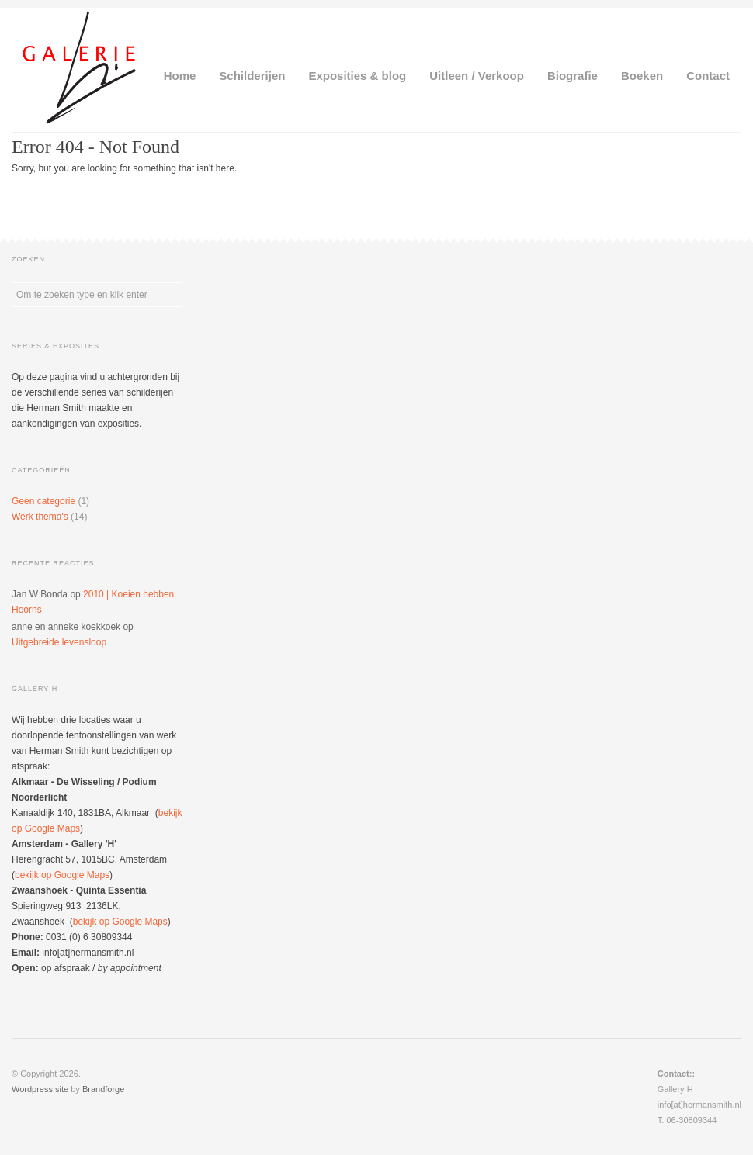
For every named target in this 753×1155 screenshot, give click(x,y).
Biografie (572, 75)
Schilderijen (252, 75)
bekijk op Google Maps (62, 875)
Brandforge (103, 1089)
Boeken (642, 75)
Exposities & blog (357, 75)
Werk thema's (40, 516)
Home (180, 75)
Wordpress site (40, 1089)
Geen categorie (43, 501)
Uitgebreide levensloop (59, 642)
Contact (708, 75)
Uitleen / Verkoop (476, 75)
